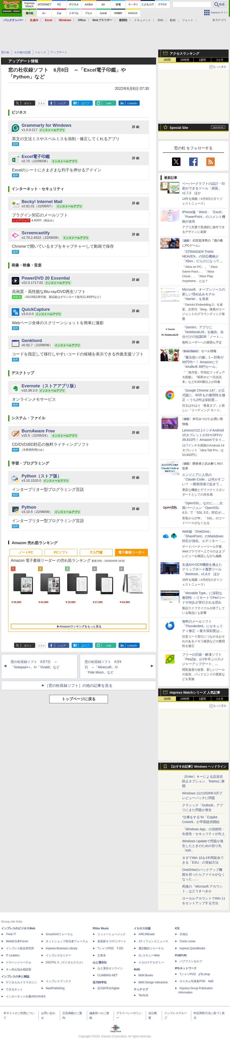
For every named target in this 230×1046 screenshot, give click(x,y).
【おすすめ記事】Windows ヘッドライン (198, 766)
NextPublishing (55, 988)
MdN (137, 969)
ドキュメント (142, 20)
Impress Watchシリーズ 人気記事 (195, 692)
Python (29, 507)
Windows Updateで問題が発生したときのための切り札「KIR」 (202, 845)
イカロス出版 (142, 928)
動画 (173, 20)
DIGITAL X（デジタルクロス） (65, 962)
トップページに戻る (79, 699)
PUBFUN (181, 955)
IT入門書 (96, 552)
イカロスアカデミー (151, 962)
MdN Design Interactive (153, 982)
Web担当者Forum (17, 941)
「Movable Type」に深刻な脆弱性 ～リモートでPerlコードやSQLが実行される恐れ (203, 597)
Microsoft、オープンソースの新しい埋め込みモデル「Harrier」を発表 (203, 294)
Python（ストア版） (41, 475)
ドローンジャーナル (18, 962)
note (108, 103)
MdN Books (145, 975)
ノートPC (26, 552)
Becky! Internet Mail (42, 201)
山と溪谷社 (100, 962)
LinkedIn (132, 103)
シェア (62, 103)
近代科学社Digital (108, 988)
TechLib (143, 995)
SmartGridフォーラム (59, 934)
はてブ (85, 103)
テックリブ (141, 989)
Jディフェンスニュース (153, 941)
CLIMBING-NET (107, 975)
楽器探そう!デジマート (111, 941)
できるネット (14, 989)
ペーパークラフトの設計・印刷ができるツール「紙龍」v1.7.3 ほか (203, 188)
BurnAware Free (38, 430)
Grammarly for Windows (46, 125)
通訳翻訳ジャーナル (151, 948)
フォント (187, 20)
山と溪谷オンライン (110, 968)
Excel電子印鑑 (36, 156)
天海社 (184, 934)
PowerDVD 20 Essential (46, 278)
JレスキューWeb (149, 955)
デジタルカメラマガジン (21, 982)
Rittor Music (101, 928)
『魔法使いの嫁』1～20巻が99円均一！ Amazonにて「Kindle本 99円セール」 (203, 362)
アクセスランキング (184, 53)
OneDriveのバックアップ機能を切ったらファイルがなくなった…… (203, 874)
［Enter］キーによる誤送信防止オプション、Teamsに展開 (203, 781)
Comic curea (187, 941)
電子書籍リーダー (131, 552)
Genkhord (32, 340)
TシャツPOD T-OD (110, 948)
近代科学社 (100, 982)
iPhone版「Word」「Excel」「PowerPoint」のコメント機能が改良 (203, 216)
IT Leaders (12, 955)
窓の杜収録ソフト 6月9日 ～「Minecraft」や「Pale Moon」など (103, 667)
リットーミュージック (111, 934)
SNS (160, 20)
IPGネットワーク (186, 968)
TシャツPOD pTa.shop (195, 974)
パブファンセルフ (191, 961)
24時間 (184, 60)
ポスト (28, 103)
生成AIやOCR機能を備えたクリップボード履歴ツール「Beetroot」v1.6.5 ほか (202, 569)
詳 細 (135, 127)
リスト (41, 103)
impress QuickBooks (192, 948)
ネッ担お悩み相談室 (18, 969)
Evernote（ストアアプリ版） (50, 385)
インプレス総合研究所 (20, 948)
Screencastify (36, 232)
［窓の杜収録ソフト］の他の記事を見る (78, 686)
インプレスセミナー (58, 955)
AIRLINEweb (146, 934)
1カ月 (220, 60)
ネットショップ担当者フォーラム (67, 941)
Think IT (11, 934)
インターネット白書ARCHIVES (26, 996)
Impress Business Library (61, 948)
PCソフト (61, 552)
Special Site (179, 128)
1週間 (202, 60)
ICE (177, 928)
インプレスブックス (58, 981)
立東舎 (101, 955)
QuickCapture (36, 309)
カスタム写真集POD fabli (196, 981)
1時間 (167, 60)
